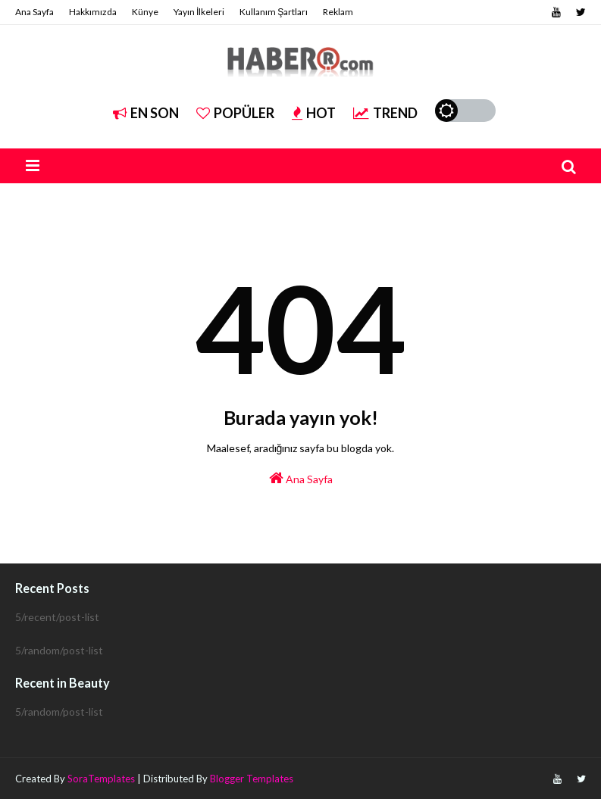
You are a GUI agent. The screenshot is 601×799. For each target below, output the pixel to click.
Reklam (338, 11)
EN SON (146, 113)
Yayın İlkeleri (199, 11)
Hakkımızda (93, 11)
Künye (145, 11)
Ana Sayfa (34, 11)
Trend (385, 113)
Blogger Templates (251, 778)
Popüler (235, 113)
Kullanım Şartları (273, 11)
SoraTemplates (101, 778)
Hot (314, 113)
